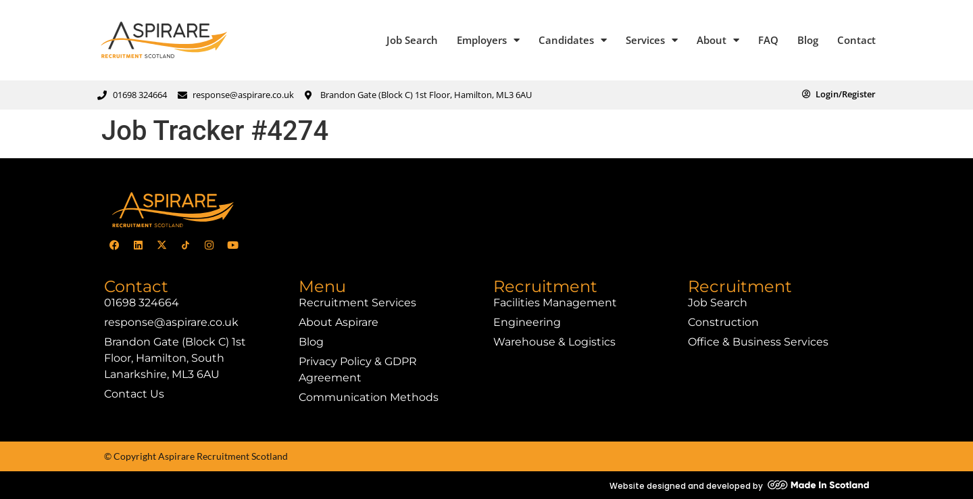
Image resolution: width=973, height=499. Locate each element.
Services (652, 40)
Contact (856, 40)
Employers (488, 40)
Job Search (412, 40)
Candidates (573, 40)
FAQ (768, 40)
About (718, 40)
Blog (807, 40)
